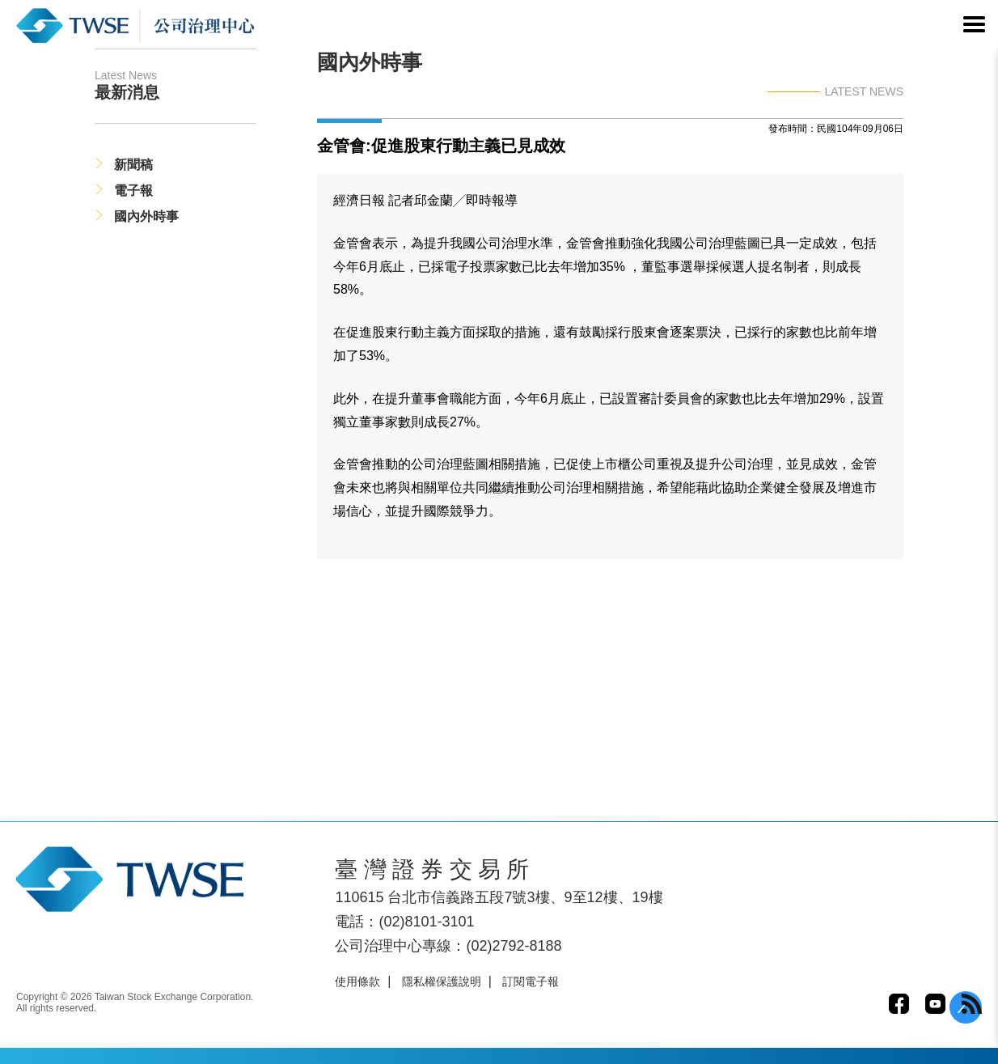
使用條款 (357, 981)
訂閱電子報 (530, 981)
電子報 (133, 190)
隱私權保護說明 (441, 981)
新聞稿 (133, 165)
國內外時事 (146, 216)
